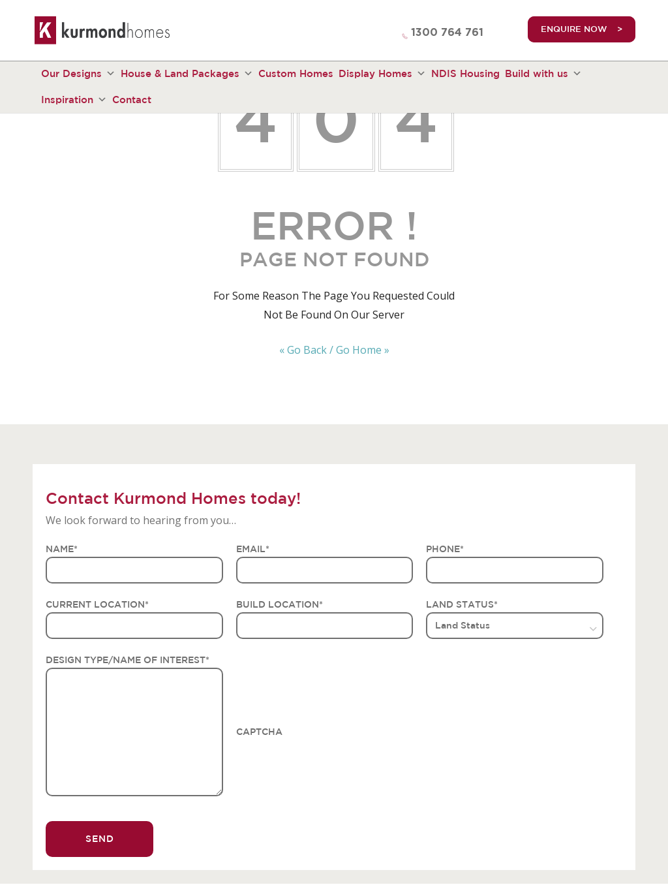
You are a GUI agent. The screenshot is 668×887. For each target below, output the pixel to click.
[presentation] (335, 764)
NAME (62, 549)
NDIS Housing (465, 73)
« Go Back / (306, 350)
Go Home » (362, 350)
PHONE (445, 549)
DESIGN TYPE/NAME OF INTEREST (127, 660)
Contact (131, 99)
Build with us (543, 74)
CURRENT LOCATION (97, 604)
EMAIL (252, 549)
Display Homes (382, 74)
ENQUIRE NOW (574, 29)
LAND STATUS (462, 604)
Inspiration (74, 100)
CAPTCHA (259, 731)
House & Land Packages (187, 74)
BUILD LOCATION (279, 604)
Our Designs (78, 74)
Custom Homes (295, 73)
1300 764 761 (447, 32)
